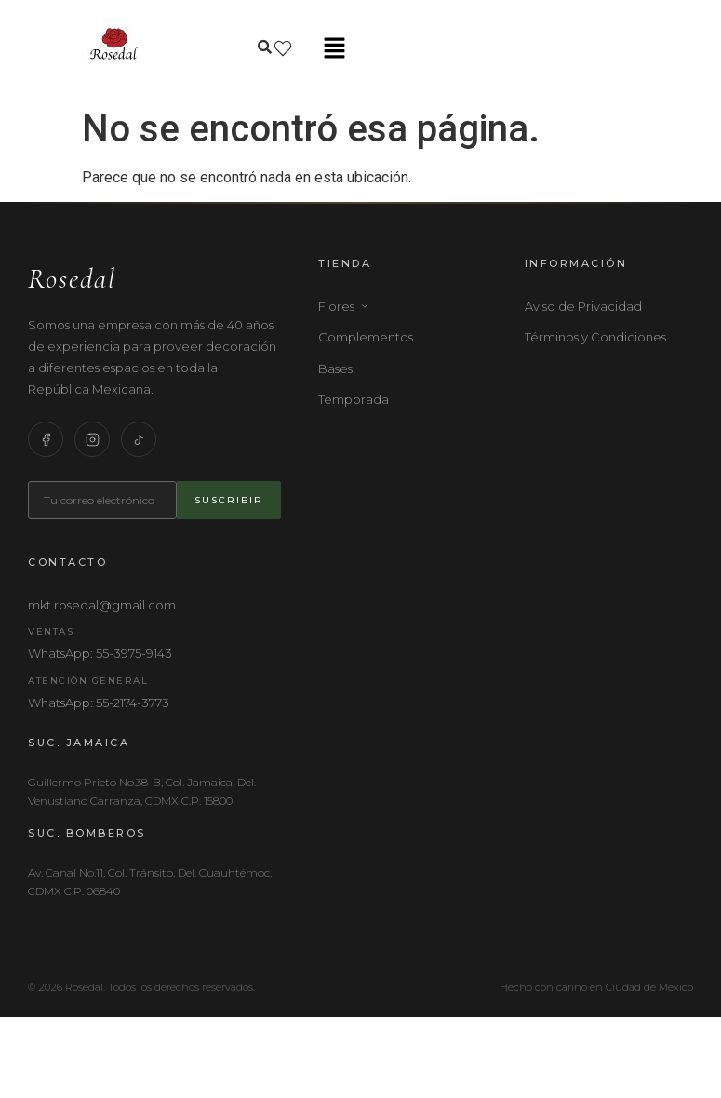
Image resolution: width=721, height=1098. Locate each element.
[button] (334, 49)
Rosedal (72, 278)
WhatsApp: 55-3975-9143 (100, 653)
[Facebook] (45, 439)
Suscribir (228, 500)
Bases (335, 368)
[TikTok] (138, 439)
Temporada (353, 399)
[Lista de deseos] (283, 48)
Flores (343, 306)
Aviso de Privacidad (583, 306)
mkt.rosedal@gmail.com (102, 604)
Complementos (365, 336)
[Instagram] (92, 439)
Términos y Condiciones (595, 336)
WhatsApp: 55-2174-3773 (98, 702)
